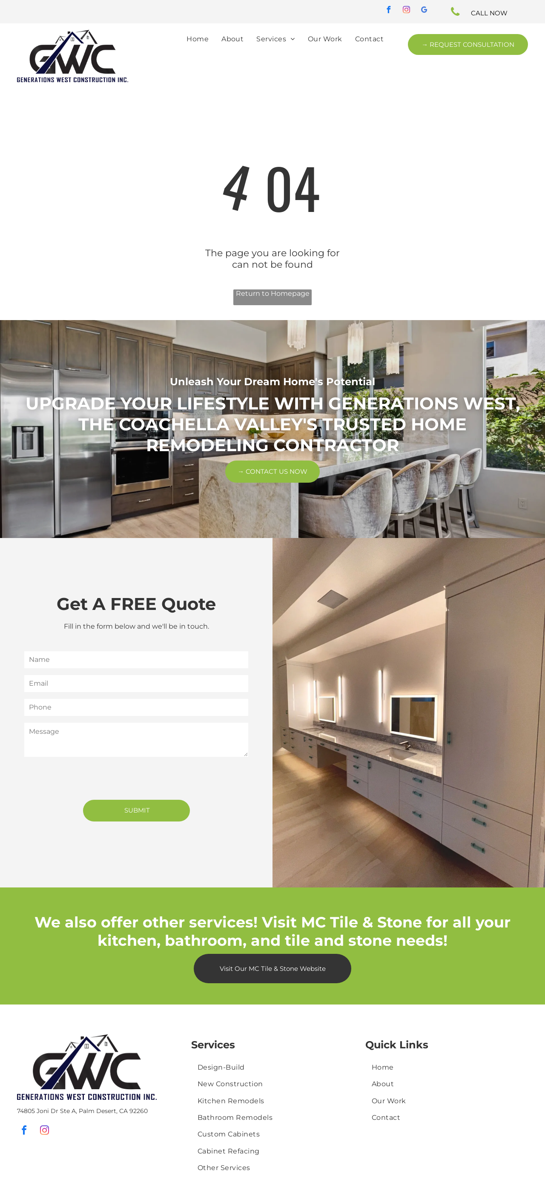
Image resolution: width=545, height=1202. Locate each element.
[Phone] (136, 707)
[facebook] (388, 10)
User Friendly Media (135, 1188)
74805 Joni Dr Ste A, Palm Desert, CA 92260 (82, 1069)
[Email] (136, 683)
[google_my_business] (424, 10)
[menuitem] (197, 39)
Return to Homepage (273, 293)
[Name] (136, 659)
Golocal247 (404, 1192)
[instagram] (406, 10)
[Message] (136, 740)
